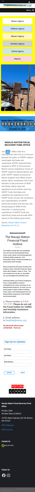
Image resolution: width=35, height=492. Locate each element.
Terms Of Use (30, 489)
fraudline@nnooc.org (15, 320)
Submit (9, 373)
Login (32, 2)
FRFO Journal (7, 429)
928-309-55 (8, 445)
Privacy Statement (20, 489)
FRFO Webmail (8, 425)
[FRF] (18, 5)
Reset (23, 373)
